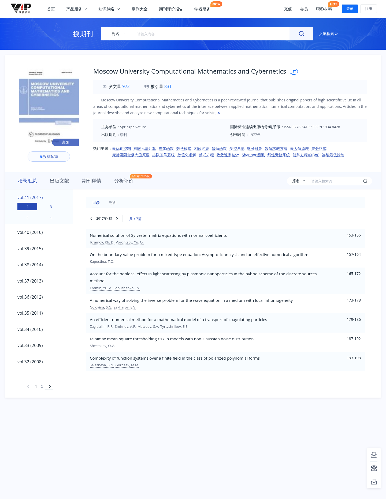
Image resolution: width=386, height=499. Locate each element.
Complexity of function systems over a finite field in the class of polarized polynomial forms (175, 358)
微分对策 (254, 148)
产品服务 (76, 9)
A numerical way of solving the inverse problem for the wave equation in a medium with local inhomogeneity (191, 300)
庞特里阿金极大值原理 (131, 154)
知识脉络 (109, 9)
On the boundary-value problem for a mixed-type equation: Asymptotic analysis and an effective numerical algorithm (199, 254)
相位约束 (201, 148)
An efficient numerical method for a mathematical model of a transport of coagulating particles (178, 319)
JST (294, 71)
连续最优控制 (333, 154)
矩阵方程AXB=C (306, 154)
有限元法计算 (144, 148)
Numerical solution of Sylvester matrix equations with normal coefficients (158, 235)
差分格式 (318, 148)
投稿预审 (48, 156)
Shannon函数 (253, 154)
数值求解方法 (276, 148)
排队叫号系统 (163, 154)
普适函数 (219, 148)
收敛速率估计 (228, 154)
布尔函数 (166, 148)
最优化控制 (121, 148)
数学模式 (183, 148)
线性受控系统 (279, 154)
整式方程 (206, 154)
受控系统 (236, 148)
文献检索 (328, 33)
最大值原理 (299, 148)
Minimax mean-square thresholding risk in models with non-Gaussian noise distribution (172, 338)
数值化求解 (186, 154)
